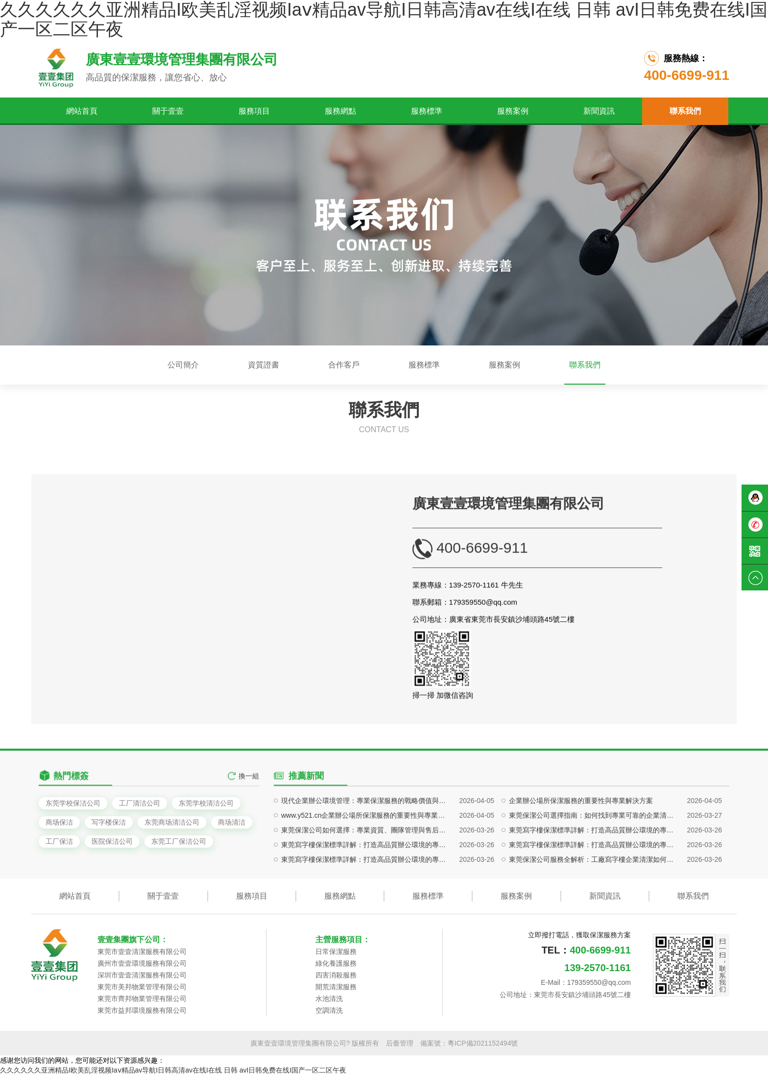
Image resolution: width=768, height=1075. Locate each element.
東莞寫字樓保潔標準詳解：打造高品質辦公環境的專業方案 (593, 899)
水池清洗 (329, 998)
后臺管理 (399, 1043)
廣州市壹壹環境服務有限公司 (142, 963)
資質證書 (263, 365)
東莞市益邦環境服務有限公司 (142, 1010)
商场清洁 (231, 822)
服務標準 (426, 111)
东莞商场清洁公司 (171, 822)
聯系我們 (685, 111)
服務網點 (340, 111)
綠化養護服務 (336, 963)
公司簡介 (183, 365)
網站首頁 (81, 111)
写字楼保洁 (109, 822)
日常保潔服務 (336, 951)
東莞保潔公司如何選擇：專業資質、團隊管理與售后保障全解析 (365, 899)
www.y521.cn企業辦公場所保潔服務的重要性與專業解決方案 (365, 884)
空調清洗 (329, 1010)
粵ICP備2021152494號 (483, 1043)
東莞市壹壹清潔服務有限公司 (142, 951)
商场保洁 (59, 822)
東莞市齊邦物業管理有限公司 (142, 998)
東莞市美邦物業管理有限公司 (142, 987)
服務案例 (512, 111)
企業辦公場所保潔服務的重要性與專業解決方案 (581, 870)
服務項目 (254, 111)
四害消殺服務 (336, 975)
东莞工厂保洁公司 (178, 841)
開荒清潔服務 (336, 987)
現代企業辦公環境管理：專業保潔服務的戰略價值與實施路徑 (365, 870)
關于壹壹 (168, 111)
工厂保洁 (59, 841)
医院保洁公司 (112, 841)
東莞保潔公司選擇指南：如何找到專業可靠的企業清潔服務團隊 (593, 884)
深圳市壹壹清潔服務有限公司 (142, 975)
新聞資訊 (599, 111)
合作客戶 (344, 365)
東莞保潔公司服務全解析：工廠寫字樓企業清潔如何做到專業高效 (593, 928)
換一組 (249, 795)
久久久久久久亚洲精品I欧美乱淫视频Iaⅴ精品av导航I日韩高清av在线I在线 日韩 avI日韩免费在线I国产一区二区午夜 (173, 1070)
